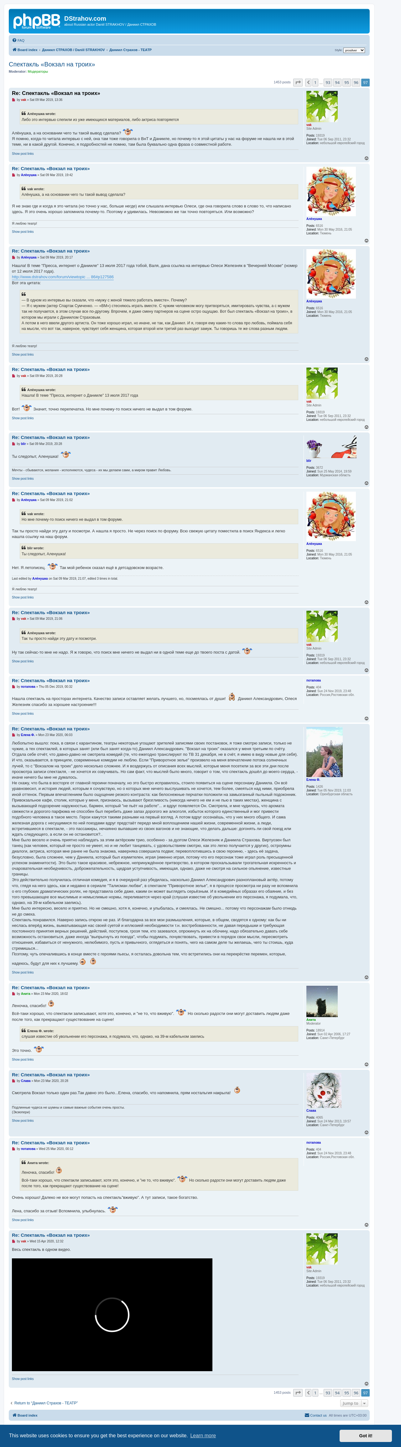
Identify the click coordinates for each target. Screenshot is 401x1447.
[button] (298, 82)
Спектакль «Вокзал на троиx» (52, 64)
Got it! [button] (365, 1435)
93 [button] (327, 82)
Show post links (23, 153)
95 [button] (346, 82)
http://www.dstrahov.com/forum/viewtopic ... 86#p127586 (63, 276)
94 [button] (337, 82)
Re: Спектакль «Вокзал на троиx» (56, 93)
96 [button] (356, 82)
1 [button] (315, 82)
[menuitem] (18, 40)
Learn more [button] (203, 1435)
